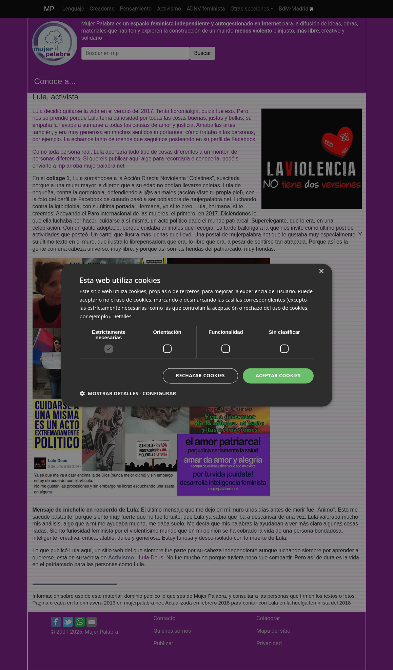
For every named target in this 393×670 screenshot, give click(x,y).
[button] (128, 393)
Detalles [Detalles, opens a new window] (122, 316)
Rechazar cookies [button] (200, 375)
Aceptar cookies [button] (278, 375)
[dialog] (196, 335)
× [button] (321, 271)
